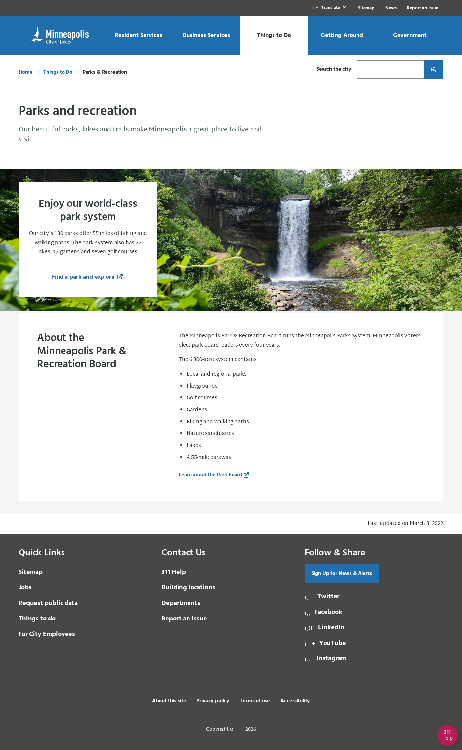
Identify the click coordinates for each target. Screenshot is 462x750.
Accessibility (295, 701)
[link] (330, 8)
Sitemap (366, 8)
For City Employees (47, 634)
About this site (169, 701)
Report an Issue (422, 8)
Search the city (333, 69)
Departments (180, 603)
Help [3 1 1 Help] (173, 572)
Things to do (37, 619)
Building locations (188, 587)
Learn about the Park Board (210, 475)
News (390, 8)
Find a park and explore (84, 277)
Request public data (48, 603)
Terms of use (255, 701)
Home (25, 72)
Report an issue (184, 619)
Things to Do (57, 72)
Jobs (25, 587)
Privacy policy (212, 701)
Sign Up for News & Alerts (342, 573)
